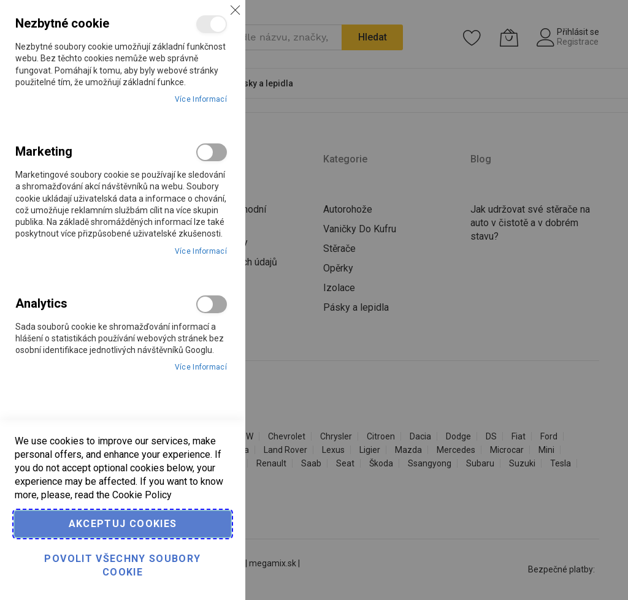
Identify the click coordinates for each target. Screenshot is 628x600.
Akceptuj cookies (123, 524)
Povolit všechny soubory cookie (122, 565)
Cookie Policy (142, 495)
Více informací (201, 99)
